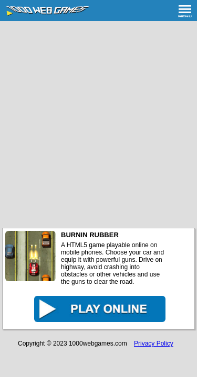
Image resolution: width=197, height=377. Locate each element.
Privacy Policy (153, 343)
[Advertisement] (98, 124)
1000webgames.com (98, 343)
